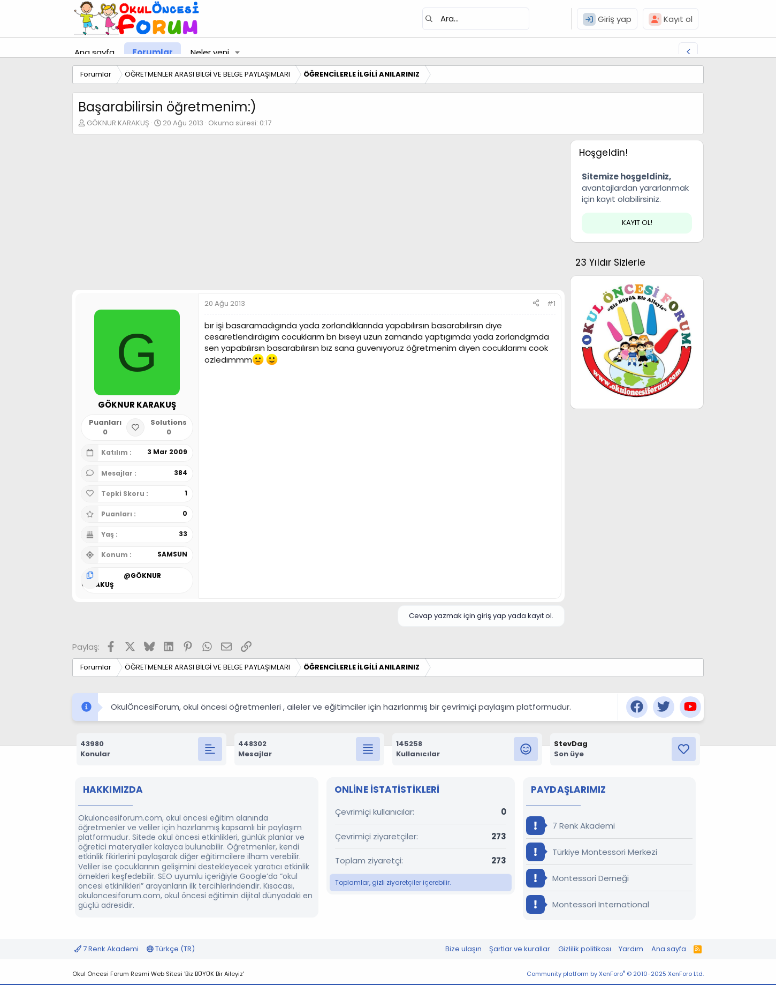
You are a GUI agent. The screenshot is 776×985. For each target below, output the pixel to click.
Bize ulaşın (463, 949)
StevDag (571, 744)
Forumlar (152, 52)
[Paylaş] (536, 303)
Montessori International (587, 904)
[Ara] (475, 18)
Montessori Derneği (577, 878)
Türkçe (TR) (171, 949)
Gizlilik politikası (584, 949)
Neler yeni (210, 52)
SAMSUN (172, 554)
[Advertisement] (318, 215)
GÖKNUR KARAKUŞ (118, 123)
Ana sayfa (94, 52)
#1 (551, 303)
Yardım (631, 949)
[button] (237, 52)
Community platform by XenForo (615, 973)
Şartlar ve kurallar (519, 949)
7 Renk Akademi (570, 825)
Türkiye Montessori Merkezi (591, 852)
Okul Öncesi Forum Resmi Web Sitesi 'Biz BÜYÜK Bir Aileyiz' (158, 973)
